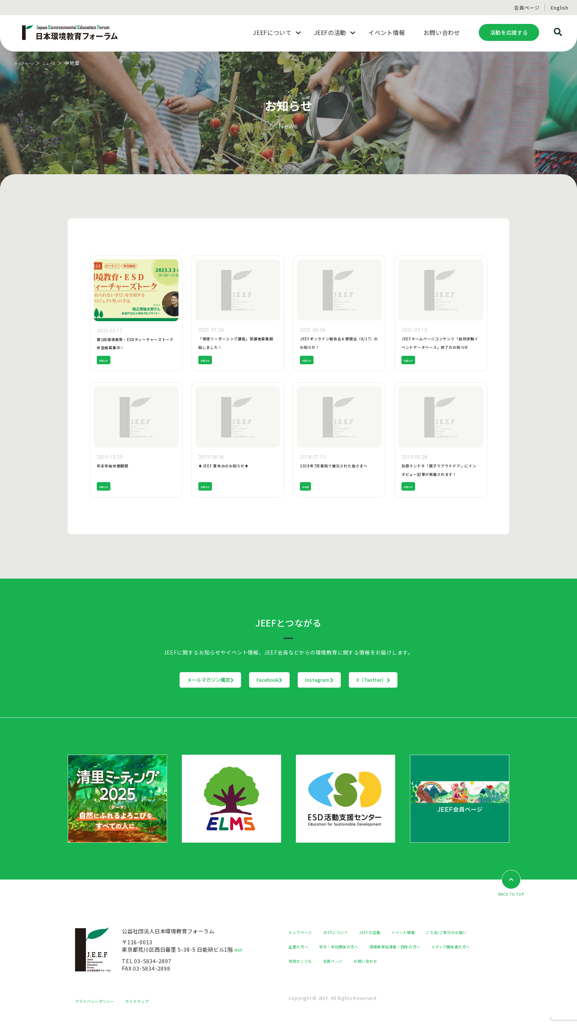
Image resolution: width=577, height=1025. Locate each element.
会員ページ (526, 7)
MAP (240, 950)
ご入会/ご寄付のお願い (316, 947)
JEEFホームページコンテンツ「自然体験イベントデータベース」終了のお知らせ (439, 346)
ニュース (64, 62)
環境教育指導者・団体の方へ (323, 961)
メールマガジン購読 (164, 680)
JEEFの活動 (392, 932)
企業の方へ (369, 947)
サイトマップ (156, 1008)
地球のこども (450, 961)
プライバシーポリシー (102, 1008)
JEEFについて (349, 932)
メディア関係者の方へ (396, 961)
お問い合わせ (342, 975)
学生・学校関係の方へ (420, 947)
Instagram (335, 680)
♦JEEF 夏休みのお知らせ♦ (232, 465)
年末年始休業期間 (118, 465)
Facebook (254, 680)
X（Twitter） (419, 680)
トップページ (30, 62)
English (560, 7)
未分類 (308, 486)
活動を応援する (509, 32)
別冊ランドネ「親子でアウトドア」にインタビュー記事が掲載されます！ (439, 473)
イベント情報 (434, 932)
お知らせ (107, 360)
